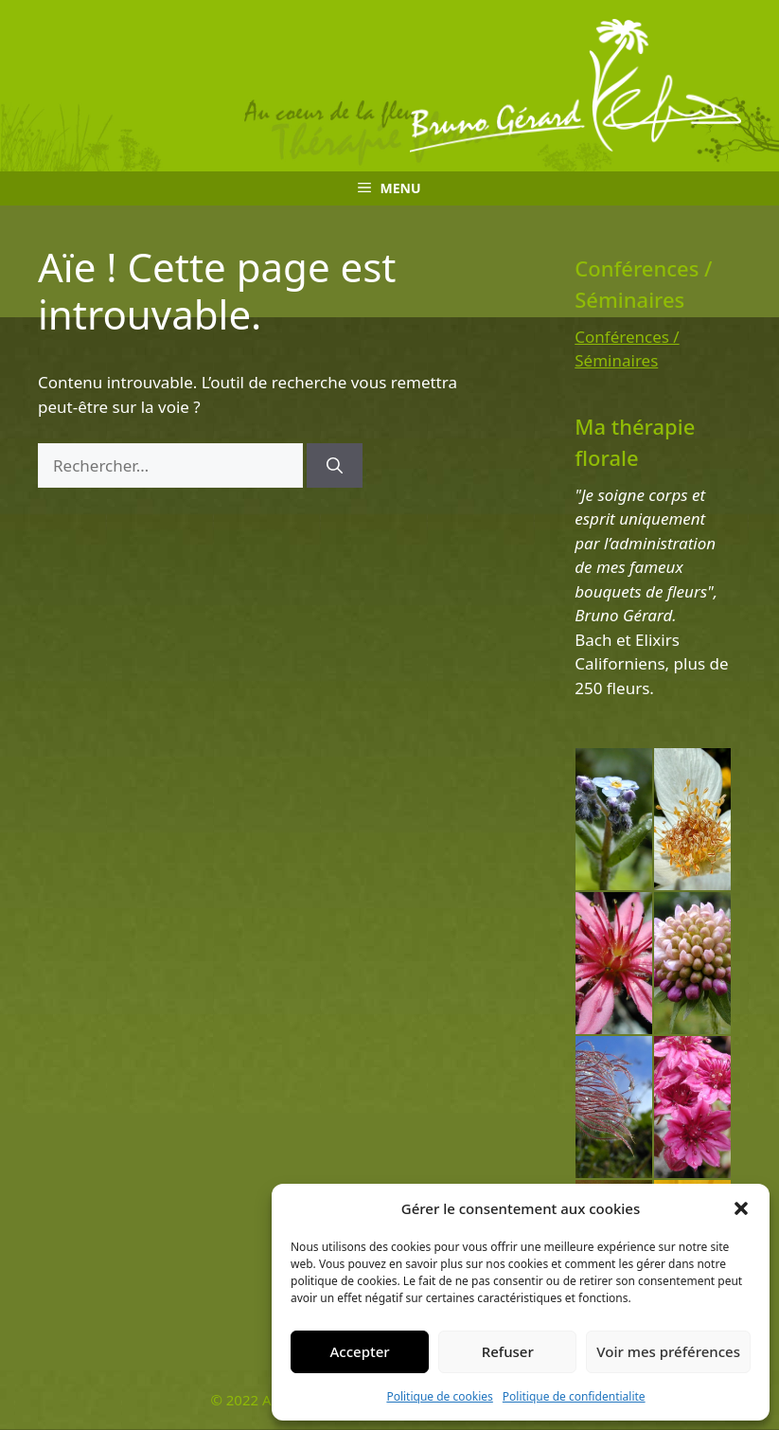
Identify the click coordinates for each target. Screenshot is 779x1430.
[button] (741, 1208)
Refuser (508, 1351)
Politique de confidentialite (574, 1396)
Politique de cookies (439, 1396)
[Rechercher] (335, 466)
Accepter (360, 1351)
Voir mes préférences (668, 1351)
